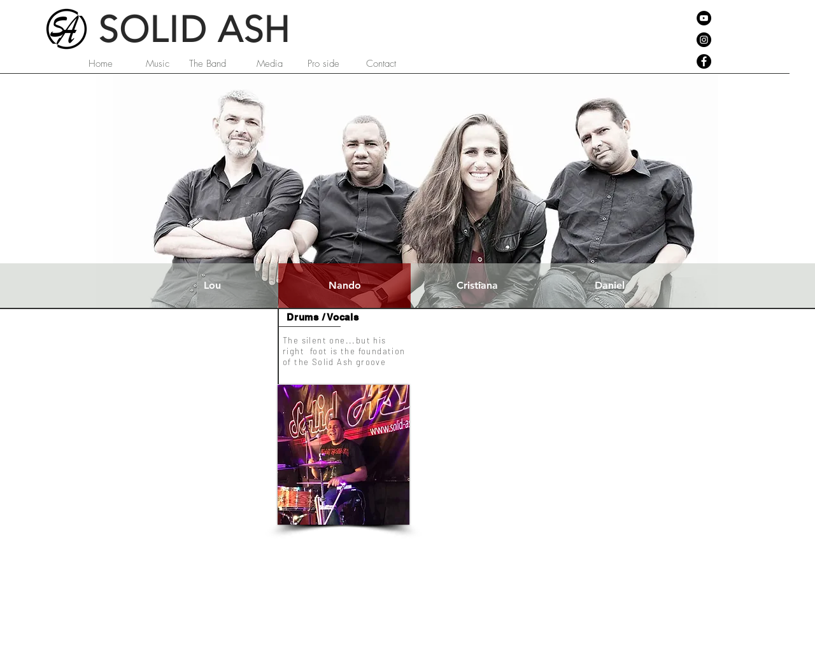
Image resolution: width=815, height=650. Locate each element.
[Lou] (212, 285)
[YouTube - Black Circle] (704, 18)
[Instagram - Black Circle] (704, 39)
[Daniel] (609, 285)
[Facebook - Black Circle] (704, 61)
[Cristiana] (477, 285)
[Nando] (344, 285)
